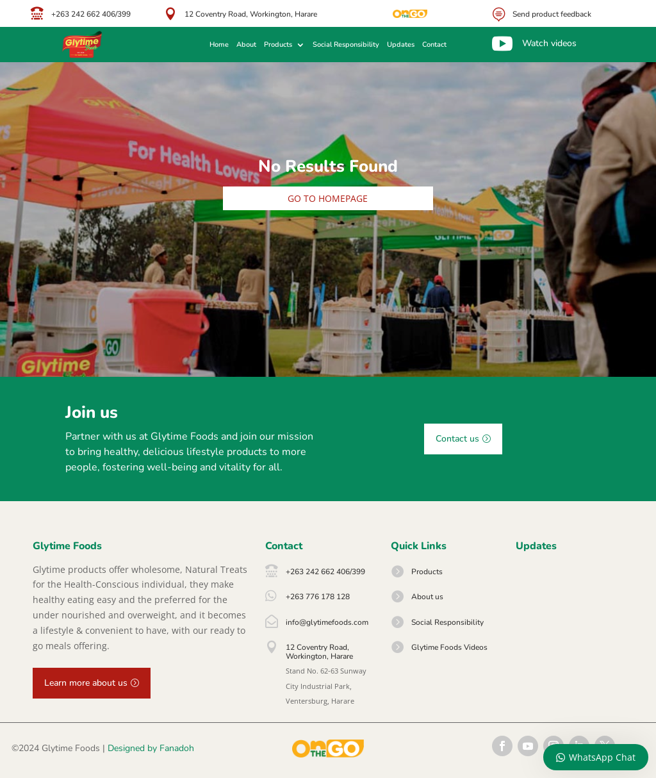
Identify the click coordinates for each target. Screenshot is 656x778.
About (246, 44)
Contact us (457, 439)
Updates (400, 44)
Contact (434, 44)
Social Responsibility (346, 44)
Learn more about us (85, 683)
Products (278, 44)
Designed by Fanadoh (151, 748)
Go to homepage (328, 198)
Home (219, 44)
